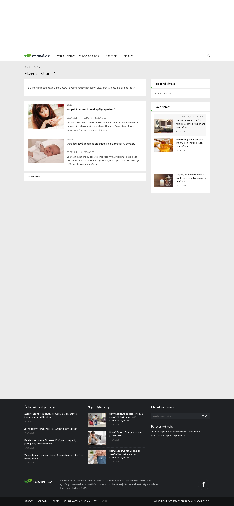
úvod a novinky (65, 56)
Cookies (55, 501)
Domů (27, 67)
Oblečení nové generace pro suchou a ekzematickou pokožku (101, 143)
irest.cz (171, 435)
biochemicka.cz (180, 431)
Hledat (203, 416)
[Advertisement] (117, 26)
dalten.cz (180, 435)
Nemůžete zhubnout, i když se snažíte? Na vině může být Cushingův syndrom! (124, 454)
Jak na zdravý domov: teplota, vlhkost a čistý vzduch (50, 428)
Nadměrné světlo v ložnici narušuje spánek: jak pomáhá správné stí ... (190, 124)
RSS (95, 501)
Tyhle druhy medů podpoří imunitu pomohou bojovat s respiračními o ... (190, 143)
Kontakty (42, 501)
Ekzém (36, 67)
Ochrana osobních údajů (76, 501)
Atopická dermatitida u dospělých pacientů (91, 109)
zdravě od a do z (90, 56)
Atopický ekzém (162, 93)
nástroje (112, 56)
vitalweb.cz (156, 431)
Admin (104, 501)
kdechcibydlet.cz (159, 435)
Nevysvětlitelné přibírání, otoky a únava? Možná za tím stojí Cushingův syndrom (126, 417)
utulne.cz (167, 431)
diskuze (128, 56)
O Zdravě (29, 501)
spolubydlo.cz (195, 431)
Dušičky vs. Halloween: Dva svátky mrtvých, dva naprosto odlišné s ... (191, 178)
